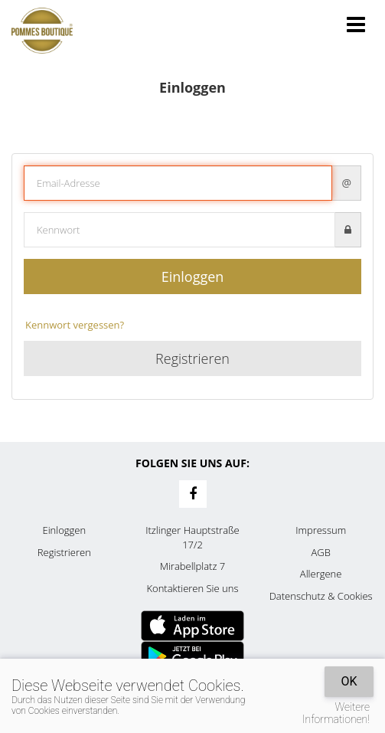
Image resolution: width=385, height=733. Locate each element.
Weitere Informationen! (336, 713)
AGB (320, 552)
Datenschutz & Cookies (321, 596)
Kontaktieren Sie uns (192, 588)
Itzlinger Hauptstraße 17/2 (192, 537)
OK (349, 681)
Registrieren (192, 358)
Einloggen (193, 276)
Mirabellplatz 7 (193, 566)
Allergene (321, 574)
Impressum (320, 530)
